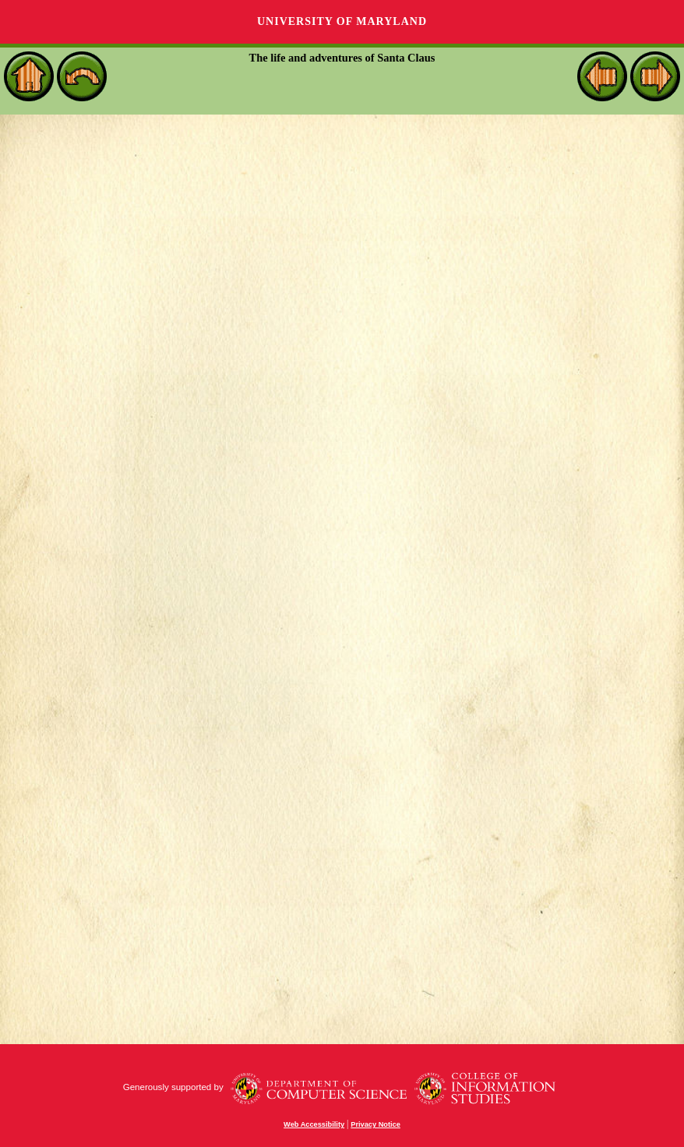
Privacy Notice (375, 1124)
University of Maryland (342, 21)
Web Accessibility (314, 1124)
